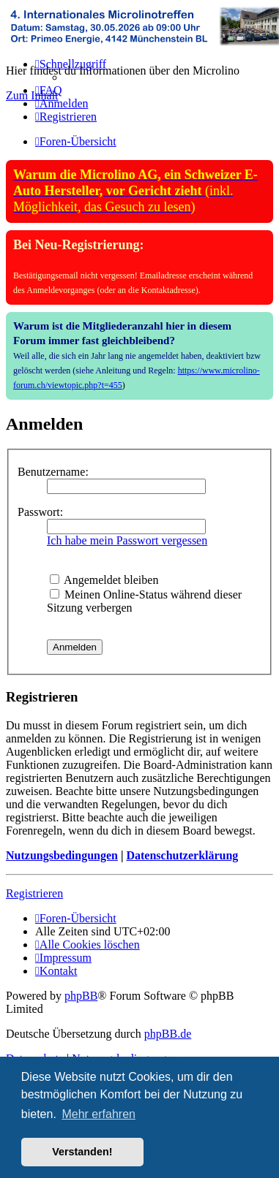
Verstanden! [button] (82, 1152)
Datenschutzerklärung (182, 855)
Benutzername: (53, 472)
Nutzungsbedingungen (62, 855)
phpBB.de (167, 1033)
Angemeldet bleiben (104, 580)
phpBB (80, 995)
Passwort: (40, 512)
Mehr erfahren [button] (98, 1114)
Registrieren (34, 893)
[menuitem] (48, 90)
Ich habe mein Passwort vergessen (127, 540)
